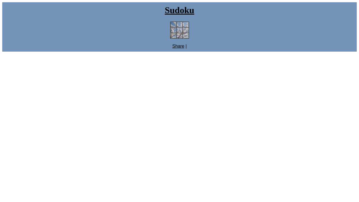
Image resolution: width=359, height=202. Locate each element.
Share (178, 46)
